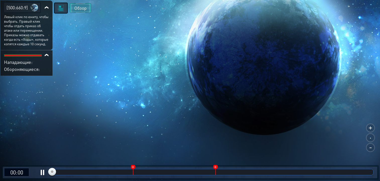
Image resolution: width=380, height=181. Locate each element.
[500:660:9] (17, 7)
